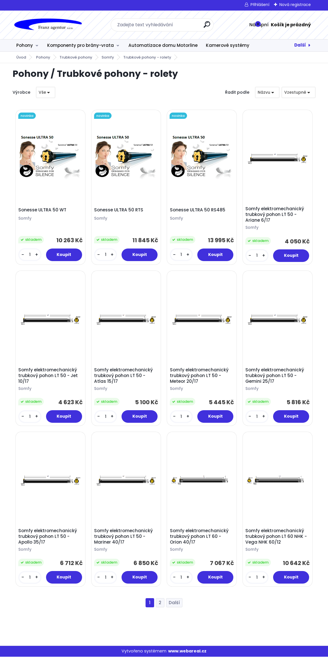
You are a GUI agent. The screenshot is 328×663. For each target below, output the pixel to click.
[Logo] (48, 25)
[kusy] (30, 255)
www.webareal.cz (187, 657)
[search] (207, 26)
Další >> (174, 609)
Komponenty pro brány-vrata (80, 45)
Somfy (108, 57)
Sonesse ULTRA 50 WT (43, 211)
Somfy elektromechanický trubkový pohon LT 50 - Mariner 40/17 (124, 541)
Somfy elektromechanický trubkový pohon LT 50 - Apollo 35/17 (48, 541)
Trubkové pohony (75, 57)
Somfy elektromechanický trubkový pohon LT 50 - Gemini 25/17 (276, 378)
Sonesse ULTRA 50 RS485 (198, 211)
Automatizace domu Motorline (163, 45)
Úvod (21, 57)
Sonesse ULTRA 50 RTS (119, 211)
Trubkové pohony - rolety (147, 57)
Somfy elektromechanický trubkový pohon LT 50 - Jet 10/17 (49, 378)
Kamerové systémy (227, 45)
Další (300, 45)
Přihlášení (260, 4)
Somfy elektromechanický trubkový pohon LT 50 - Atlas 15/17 (124, 378)
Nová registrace (295, 4)
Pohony (24, 45)
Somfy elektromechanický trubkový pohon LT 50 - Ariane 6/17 (276, 215)
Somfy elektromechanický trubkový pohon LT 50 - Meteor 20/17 (200, 378)
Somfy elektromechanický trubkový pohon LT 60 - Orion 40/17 (200, 541)
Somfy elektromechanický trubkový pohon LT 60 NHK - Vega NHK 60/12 (277, 541)
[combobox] (267, 92)
